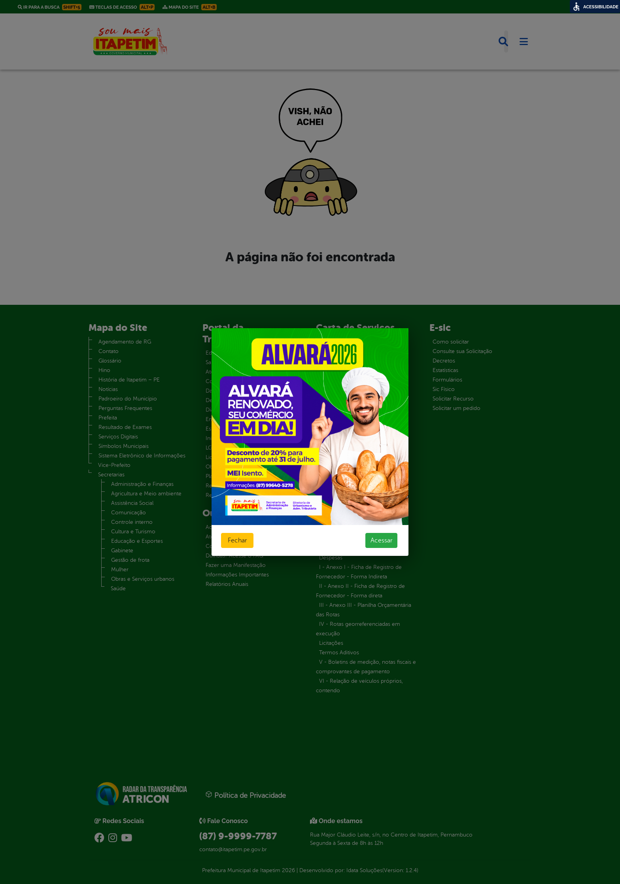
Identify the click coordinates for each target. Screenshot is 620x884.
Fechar (237, 540)
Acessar (381, 540)
